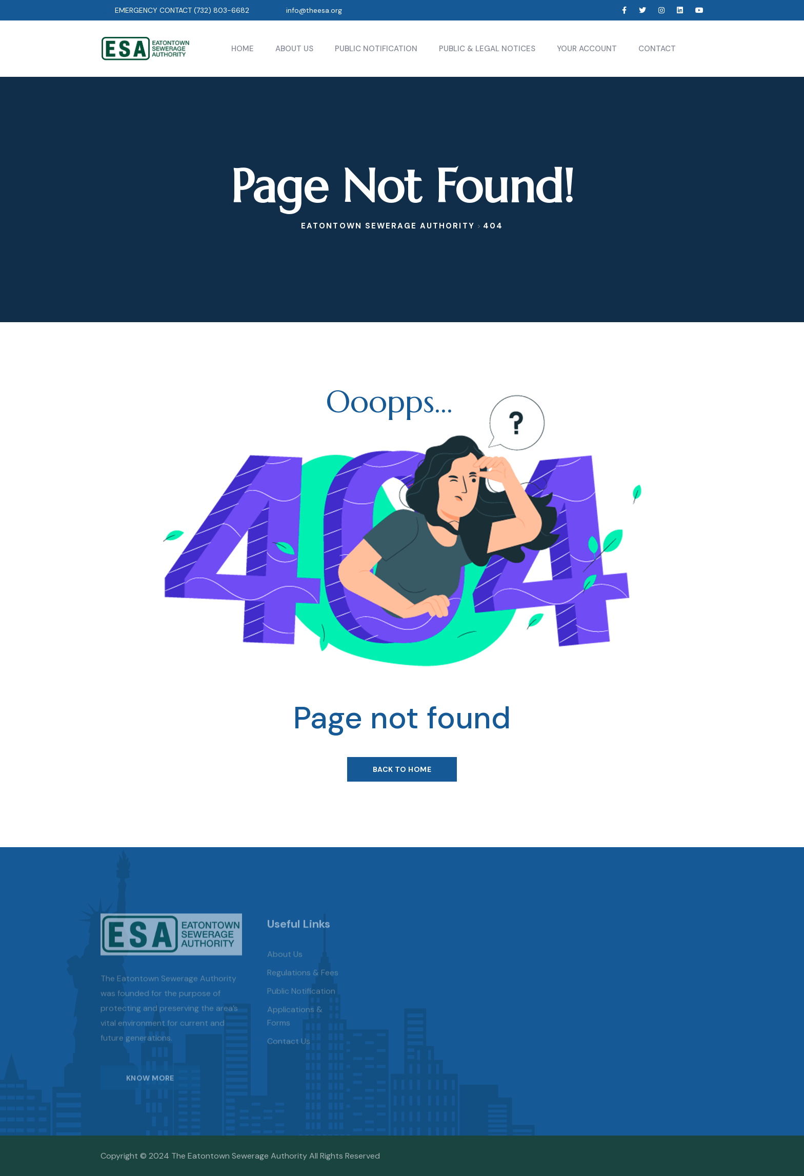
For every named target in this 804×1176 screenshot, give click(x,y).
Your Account (587, 49)
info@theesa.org (314, 10)
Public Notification (376, 49)
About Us (294, 49)
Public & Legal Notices (487, 49)
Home (242, 49)
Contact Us (288, 1051)
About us (285, 964)
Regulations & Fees (302, 982)
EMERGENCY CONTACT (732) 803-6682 (182, 10)
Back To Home (402, 769)
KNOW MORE (150, 1087)
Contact (657, 49)
